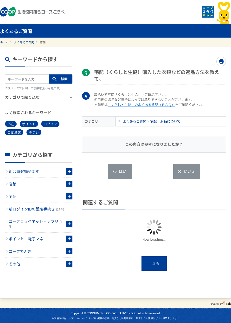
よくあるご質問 (24, 42)
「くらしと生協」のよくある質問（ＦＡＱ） (141, 104)
